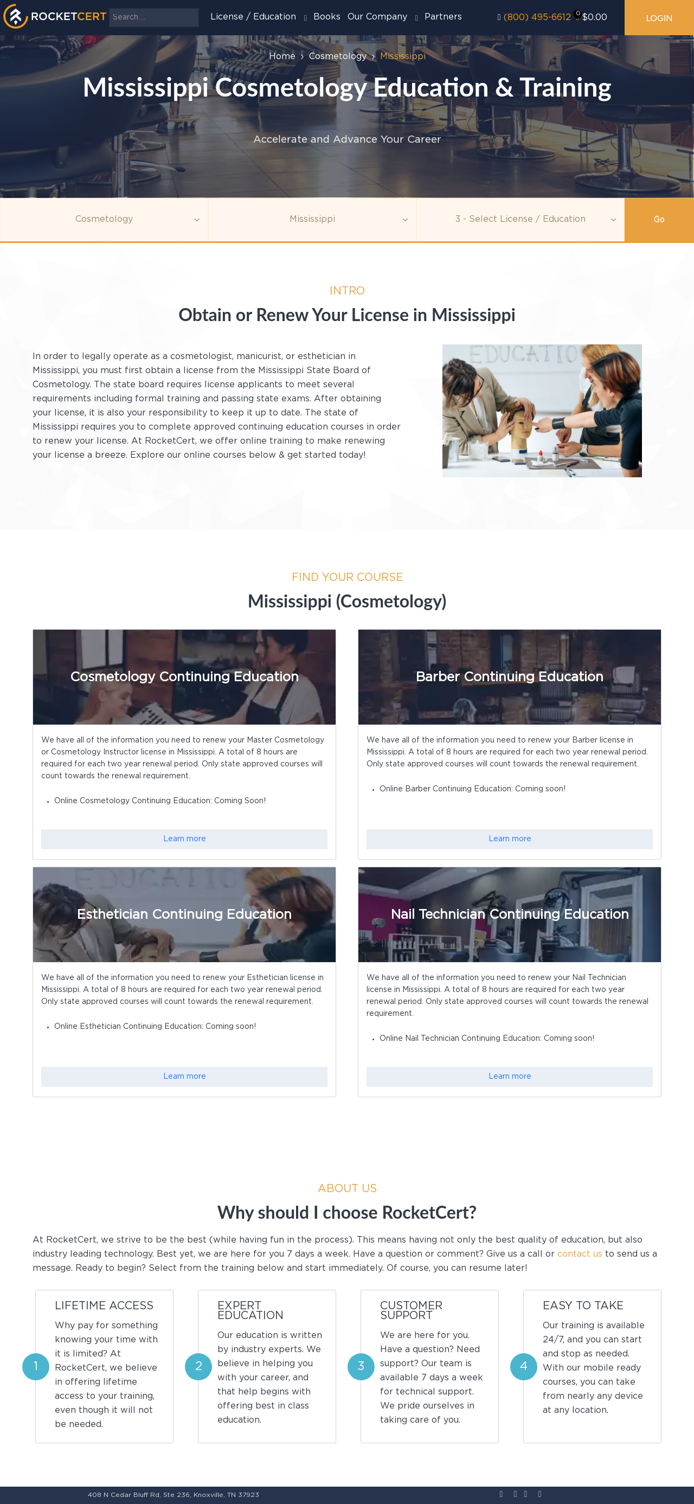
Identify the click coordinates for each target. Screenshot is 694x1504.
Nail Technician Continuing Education (510, 915)
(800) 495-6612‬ (537, 18)
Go (659, 219)
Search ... (109, 8)
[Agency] (312, 219)
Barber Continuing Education (509, 677)
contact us (579, 1254)
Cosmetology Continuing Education (184, 677)
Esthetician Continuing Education (184, 915)
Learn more (184, 839)
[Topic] (104, 219)
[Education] (520, 219)
